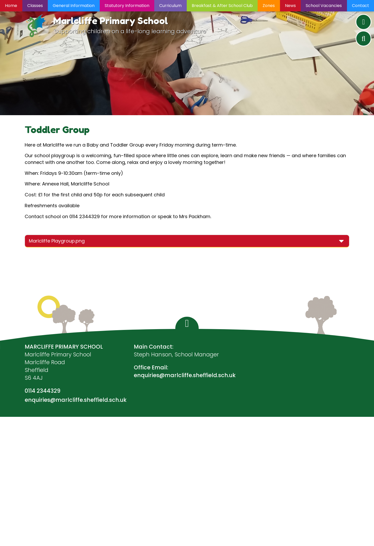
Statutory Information (127, 6)
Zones (269, 6)
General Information (74, 6)
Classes (35, 6)
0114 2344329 (43, 391)
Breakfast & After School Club (222, 6)
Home (11, 6)
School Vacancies (324, 6)
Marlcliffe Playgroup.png (57, 241)
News (290, 6)
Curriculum (170, 6)
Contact (360, 6)
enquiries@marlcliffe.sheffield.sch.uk (75, 400)
